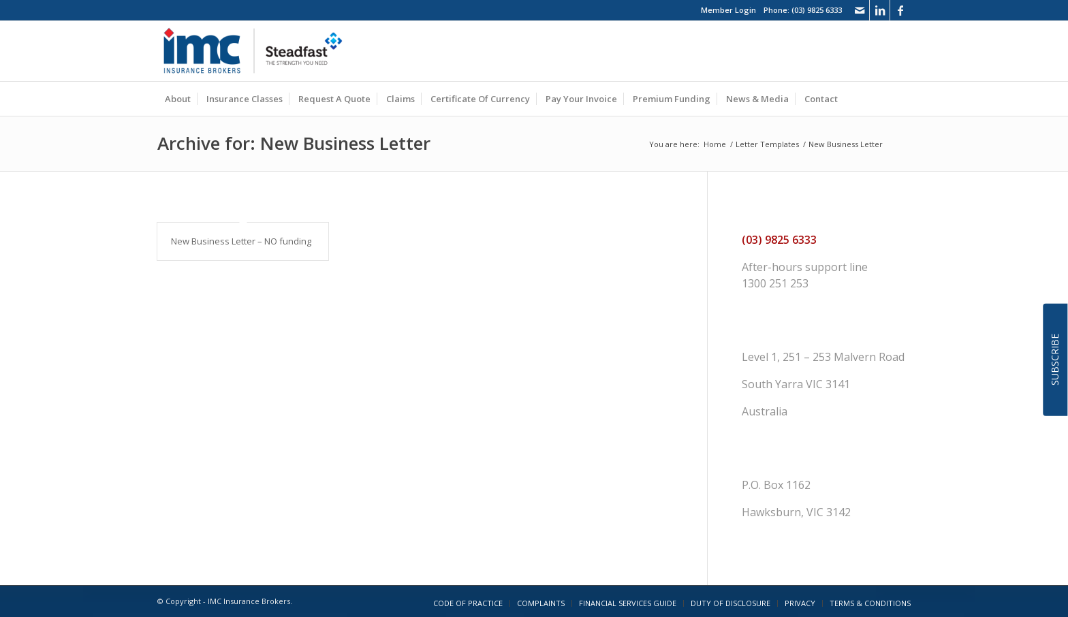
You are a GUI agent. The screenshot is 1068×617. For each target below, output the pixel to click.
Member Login (728, 10)
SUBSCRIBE (1054, 359)
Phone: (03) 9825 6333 (803, 10)
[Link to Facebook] (900, 10)
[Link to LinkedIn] (880, 10)
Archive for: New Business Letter (293, 143)
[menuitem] (177, 99)
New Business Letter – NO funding (241, 241)
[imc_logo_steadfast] (258, 51)
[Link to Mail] (859, 10)
